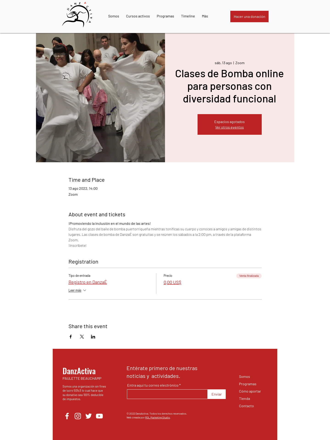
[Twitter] (88, 416)
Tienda (244, 398)
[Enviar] (217, 394)
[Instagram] (78, 416)
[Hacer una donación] (249, 16)
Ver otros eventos (229, 127)
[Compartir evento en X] (82, 336)
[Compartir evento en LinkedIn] (93, 336)
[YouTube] (99, 416)
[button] (264, 15)
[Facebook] (67, 416)
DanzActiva (79, 371)
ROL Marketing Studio (157, 417)
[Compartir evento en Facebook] (71, 336)
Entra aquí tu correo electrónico (153, 385)
